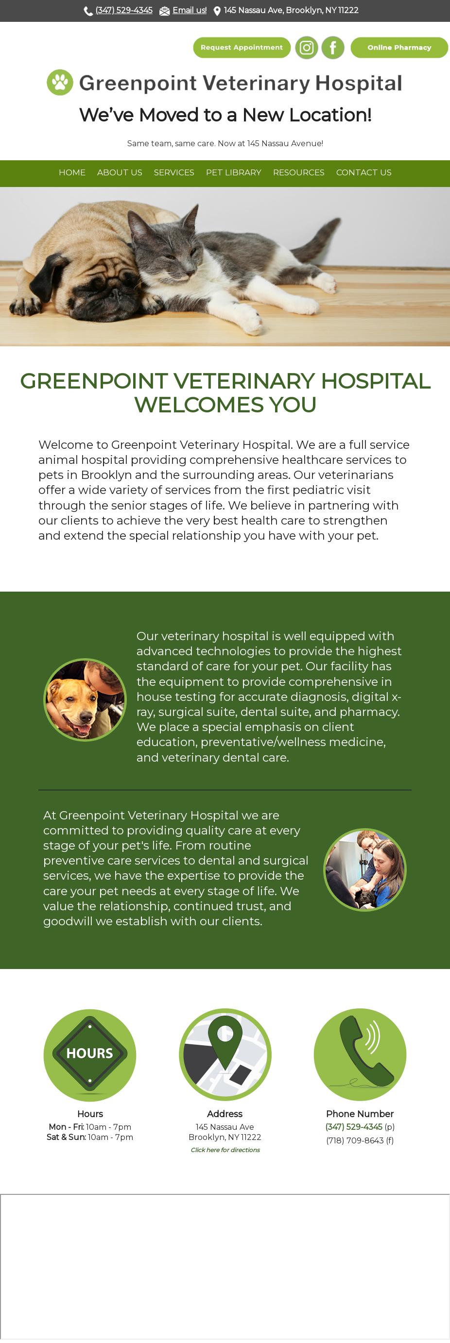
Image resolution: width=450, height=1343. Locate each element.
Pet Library (233, 172)
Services (174, 172)
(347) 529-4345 (124, 10)
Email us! (190, 10)
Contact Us (364, 172)
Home (72, 172)
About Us (119, 172)
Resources (299, 172)
